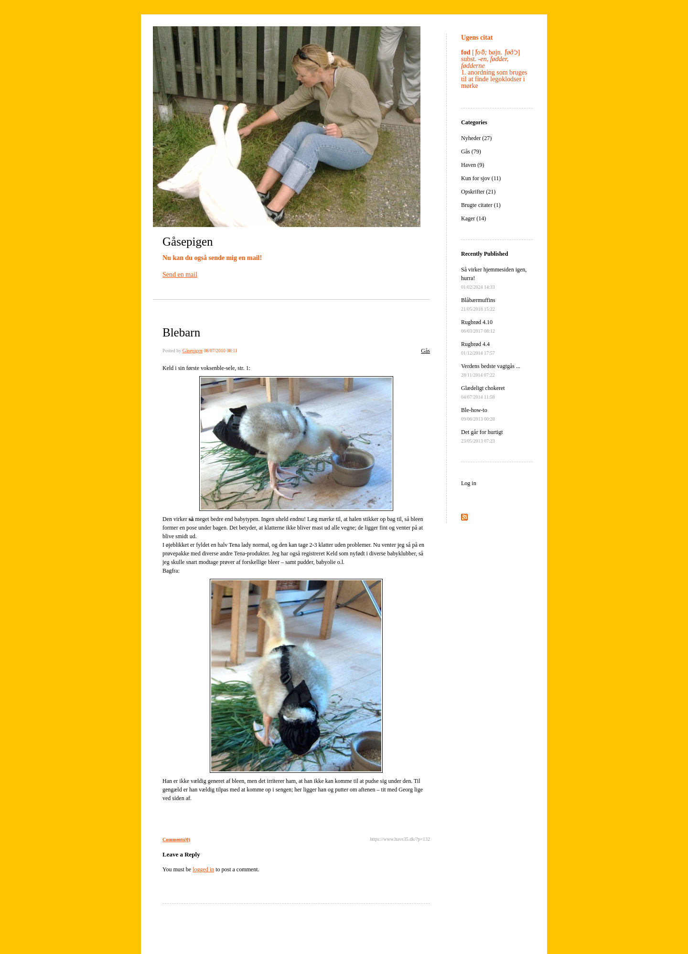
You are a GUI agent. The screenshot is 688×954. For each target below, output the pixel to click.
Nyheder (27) (476, 138)
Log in (468, 483)
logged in (203, 869)
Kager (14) (473, 218)
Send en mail (179, 274)
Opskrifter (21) (478, 191)
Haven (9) (472, 165)
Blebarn (181, 332)
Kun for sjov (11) (481, 178)
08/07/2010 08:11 (220, 350)
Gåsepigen (187, 241)
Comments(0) (176, 839)
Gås (425, 350)
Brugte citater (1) (481, 205)
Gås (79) (471, 151)
